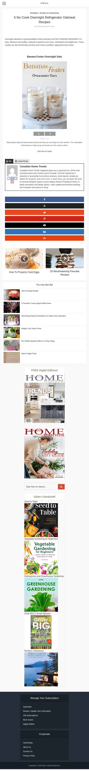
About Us (27, 749)
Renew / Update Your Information (37, 713)
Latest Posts (23, 161)
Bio (10, 161)
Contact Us (27, 753)
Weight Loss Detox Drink (31, 330)
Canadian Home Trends (45, 26)
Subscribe (27, 709)
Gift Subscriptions (30, 717)
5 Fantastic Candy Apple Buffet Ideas (35, 305)
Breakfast (34, 13)
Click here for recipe (44, 151)
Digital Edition (29, 726)
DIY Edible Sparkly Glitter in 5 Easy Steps (37, 343)
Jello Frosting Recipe (29, 293)
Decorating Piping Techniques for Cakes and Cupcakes (42, 318)
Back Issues (28, 722)
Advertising (27, 745)
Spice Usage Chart (28, 355)
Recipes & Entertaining (49, 13)
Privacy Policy (29, 758)
